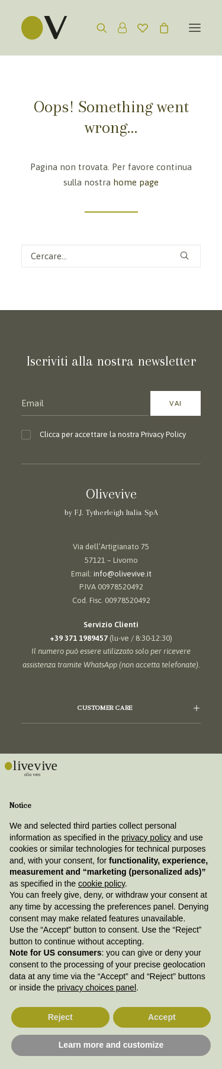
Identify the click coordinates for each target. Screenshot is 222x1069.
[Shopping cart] (158, 27)
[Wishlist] (137, 27)
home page (136, 182)
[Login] (117, 27)
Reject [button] (60, 1017)
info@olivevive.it (123, 573)
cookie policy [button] (101, 883)
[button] (195, 28)
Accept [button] (162, 1017)
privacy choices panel (96, 987)
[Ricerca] (96, 27)
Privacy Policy (163, 434)
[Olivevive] (59, 28)
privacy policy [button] (146, 837)
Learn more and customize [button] (111, 1045)
